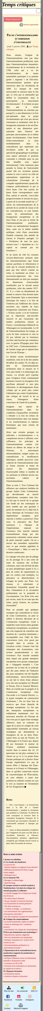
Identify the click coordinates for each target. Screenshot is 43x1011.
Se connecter (22, 989)
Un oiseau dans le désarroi (14, 898)
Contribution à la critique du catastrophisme (21, 930)
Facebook (8, 998)
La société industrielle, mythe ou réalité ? (20, 922)
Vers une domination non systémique (18, 937)
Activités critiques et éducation (16, 976)
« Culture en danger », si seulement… (18, 909)
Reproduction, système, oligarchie (17, 935)
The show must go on (12, 906)
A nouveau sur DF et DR (13, 963)
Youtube (18, 998)
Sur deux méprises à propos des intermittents (21, 917)
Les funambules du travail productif (18, 904)
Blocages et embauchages (14, 880)
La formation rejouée (12, 974)
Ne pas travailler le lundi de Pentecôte (19, 901)
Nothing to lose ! (11, 875)
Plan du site (9, 989)
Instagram (30, 998)
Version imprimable (28, 24)
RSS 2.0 (34, 989)
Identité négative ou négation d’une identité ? (21, 867)
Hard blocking (10, 883)
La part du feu (10, 865)
